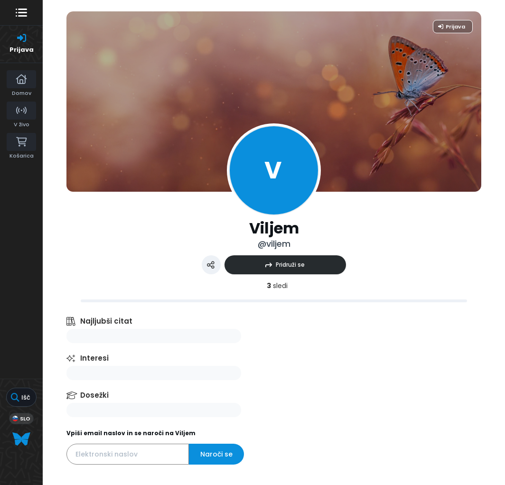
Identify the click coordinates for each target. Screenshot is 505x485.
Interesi (94, 358)
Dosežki (94, 395)
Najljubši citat (106, 321)
